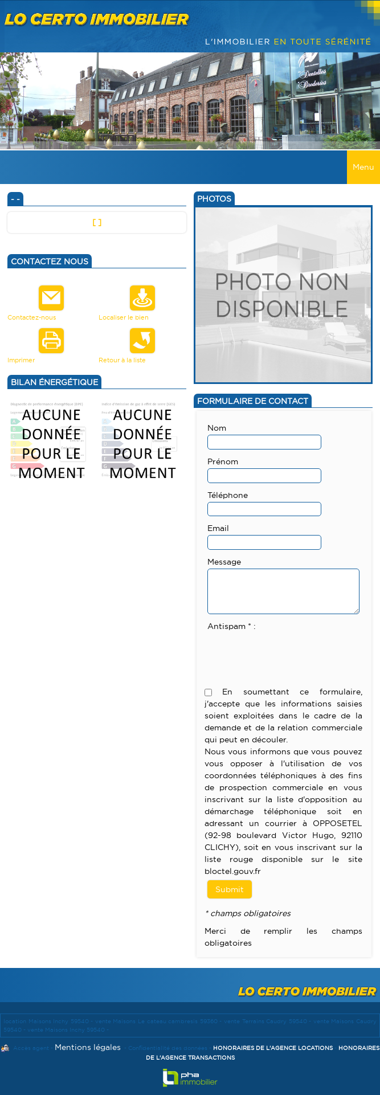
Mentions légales (88, 1047)
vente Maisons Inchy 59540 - (68, 1029)
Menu (363, 167)
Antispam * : (231, 626)
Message (224, 562)
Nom (216, 428)
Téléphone (227, 495)
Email (218, 528)
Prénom (222, 461)
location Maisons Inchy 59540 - (49, 1021)
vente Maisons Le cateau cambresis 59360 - (159, 1021)
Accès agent (31, 1048)
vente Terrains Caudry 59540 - (268, 1021)
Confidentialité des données (167, 1048)
